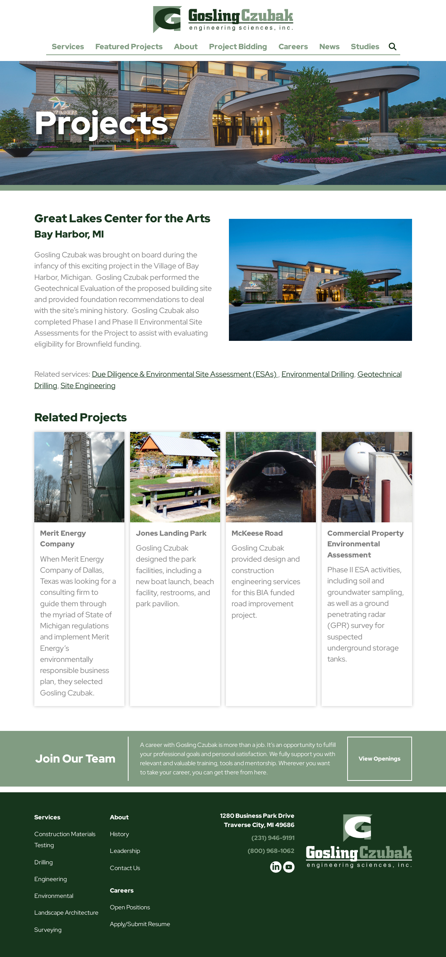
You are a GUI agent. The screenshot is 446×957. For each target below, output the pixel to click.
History (119, 834)
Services (68, 46)
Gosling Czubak (223, 19)
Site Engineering (88, 385)
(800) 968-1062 (271, 851)
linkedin (276, 867)
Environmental (53, 896)
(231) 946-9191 (273, 838)
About (186, 46)
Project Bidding (238, 46)
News (329, 46)
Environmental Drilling (318, 374)
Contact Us (125, 868)
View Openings (380, 759)
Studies (365, 46)
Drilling (43, 862)
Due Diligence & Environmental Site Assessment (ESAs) (185, 374)
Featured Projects (129, 46)
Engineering (50, 879)
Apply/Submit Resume (140, 924)
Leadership (125, 851)
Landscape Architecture (66, 913)
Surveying (47, 930)
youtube (289, 867)
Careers (293, 46)
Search (392, 47)
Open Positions (130, 907)
